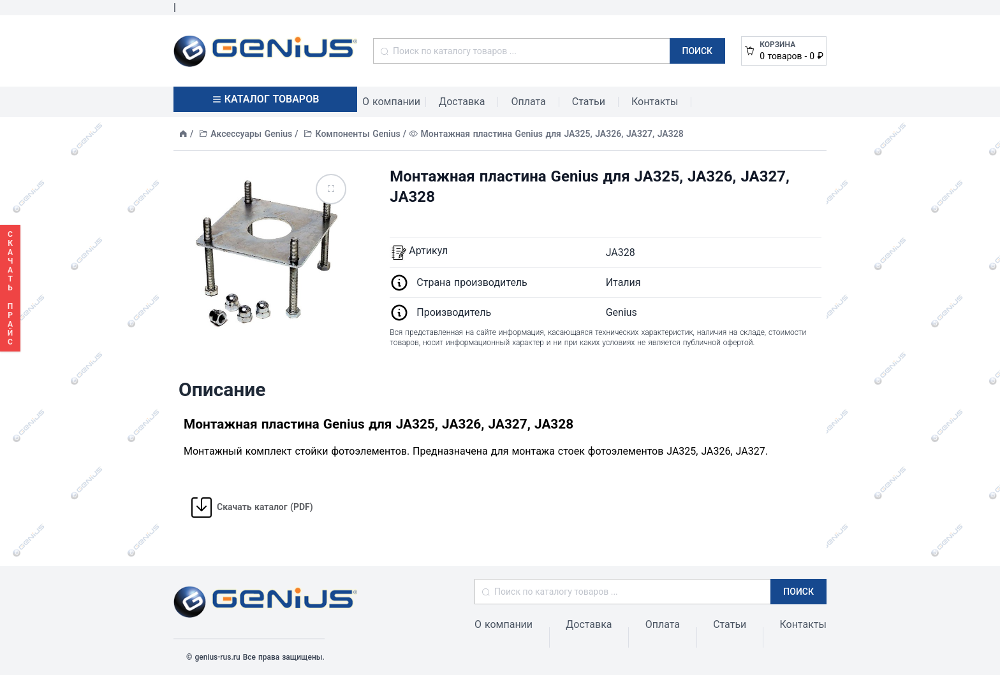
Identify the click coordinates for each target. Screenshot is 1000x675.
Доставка (462, 102)
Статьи (588, 102)
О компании (391, 102)
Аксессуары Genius (251, 134)
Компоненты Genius (358, 134)
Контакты (654, 102)
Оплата (528, 102)
